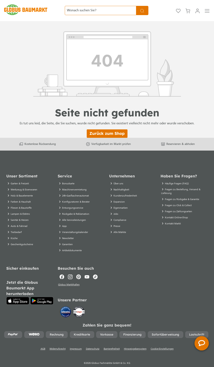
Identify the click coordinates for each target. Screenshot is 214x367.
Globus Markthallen (69, 278)
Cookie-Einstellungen (162, 342)
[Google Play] (42, 294)
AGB (43, 342)
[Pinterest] (78, 270)
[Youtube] (87, 270)
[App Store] (17, 294)
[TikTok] (95, 270)
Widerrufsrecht (58, 342)
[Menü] (207, 7)
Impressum (76, 342)
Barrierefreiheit (112, 342)
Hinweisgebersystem (135, 342)
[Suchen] (142, 7)
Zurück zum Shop (107, 126)
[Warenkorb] (188, 7)
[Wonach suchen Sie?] (100, 7)
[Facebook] (62, 270)
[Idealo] (66, 305)
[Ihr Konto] (197, 7)
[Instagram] (70, 270)
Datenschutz (92, 342)
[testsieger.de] (79, 305)
